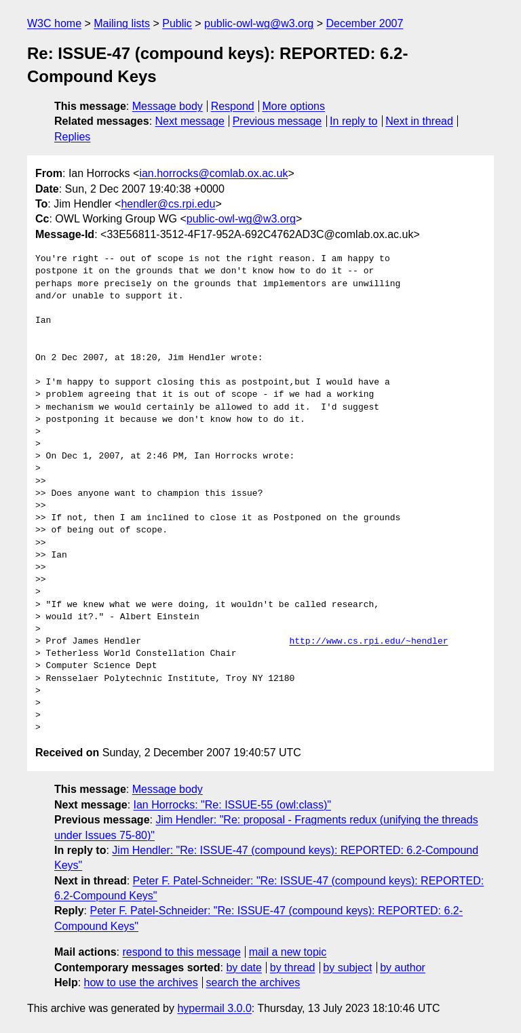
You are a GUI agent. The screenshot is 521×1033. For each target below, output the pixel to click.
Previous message (277, 121)
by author (402, 967)
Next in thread (419, 121)
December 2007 (364, 23)
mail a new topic (288, 952)
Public (177, 23)
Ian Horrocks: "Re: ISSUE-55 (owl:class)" (232, 805)
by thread (292, 967)
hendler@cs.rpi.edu (168, 204)
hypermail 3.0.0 (214, 1008)
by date (243, 967)
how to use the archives (141, 982)
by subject (347, 967)
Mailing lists (122, 23)
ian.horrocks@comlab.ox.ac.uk (213, 173)
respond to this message (181, 952)
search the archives (253, 982)
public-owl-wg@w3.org (258, 23)
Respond (232, 106)
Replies (72, 136)
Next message (190, 121)
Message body (167, 106)
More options (294, 106)
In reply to (353, 121)
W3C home (54, 23)
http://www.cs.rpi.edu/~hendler (368, 642)
